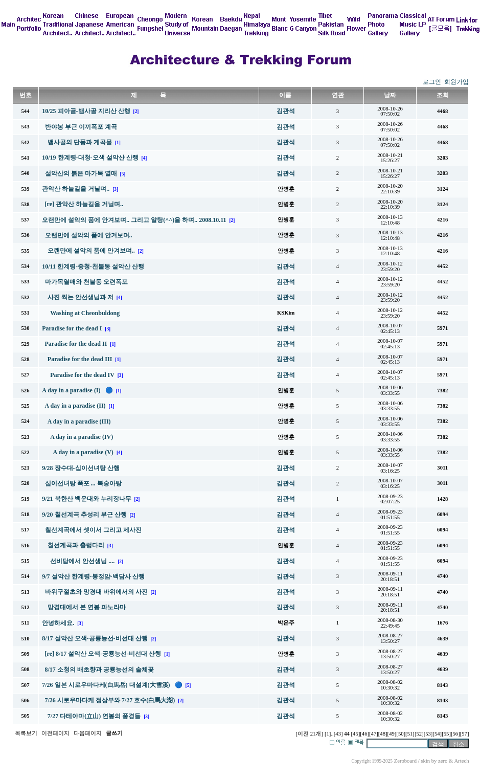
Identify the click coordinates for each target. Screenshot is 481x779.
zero (442, 761)
